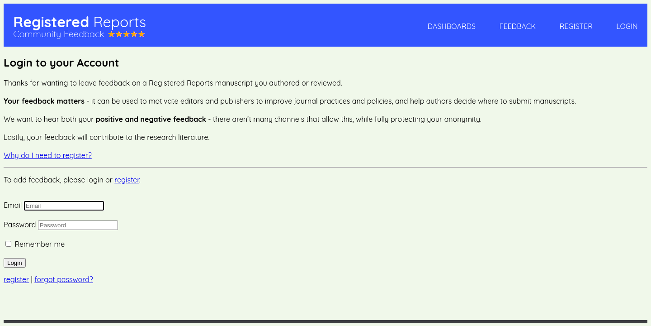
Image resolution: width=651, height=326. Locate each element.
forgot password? (63, 279)
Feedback (517, 26)
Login (626, 26)
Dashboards (452, 26)
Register (575, 26)
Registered (79, 22)
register (126, 179)
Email (13, 205)
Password (20, 224)
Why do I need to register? (48, 155)
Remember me (39, 244)
